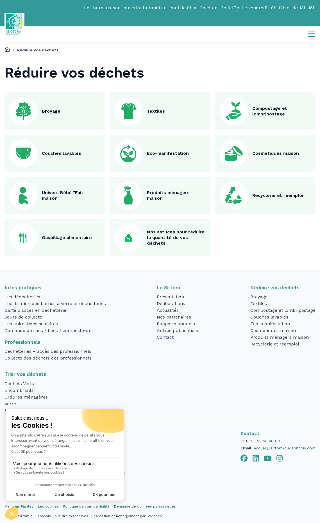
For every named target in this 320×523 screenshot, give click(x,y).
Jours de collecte (23, 317)
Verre (10, 403)
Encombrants (19, 390)
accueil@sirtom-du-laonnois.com (285, 448)
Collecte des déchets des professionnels (48, 358)
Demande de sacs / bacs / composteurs (47, 330)
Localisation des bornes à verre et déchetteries (55, 303)
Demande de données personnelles (145, 506)
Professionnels (22, 342)
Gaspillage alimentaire (67, 237)
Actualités (168, 310)
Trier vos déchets (25, 374)
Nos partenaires (174, 317)
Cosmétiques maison (275, 153)
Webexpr (155, 516)
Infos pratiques (22, 287)
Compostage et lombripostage (269, 111)
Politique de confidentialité (86, 506)
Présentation (170, 296)
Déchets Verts (19, 383)
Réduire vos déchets (274, 287)
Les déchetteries (22, 296)
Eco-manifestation (168, 153)
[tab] (244, 458)
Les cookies (48, 506)
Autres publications (178, 330)
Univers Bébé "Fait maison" (62, 195)
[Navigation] (311, 33)
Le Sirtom (168, 287)
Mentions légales (18, 506)
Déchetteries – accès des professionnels (47, 351)
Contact (165, 337)
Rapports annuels (176, 323)
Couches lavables (61, 153)
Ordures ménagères (26, 397)
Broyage (51, 111)
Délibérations (171, 303)
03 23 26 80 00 (265, 441)
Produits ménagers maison (168, 195)
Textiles (156, 111)
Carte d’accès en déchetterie (35, 310)
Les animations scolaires (31, 323)
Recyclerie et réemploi (277, 195)
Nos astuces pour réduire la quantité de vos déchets (176, 237)
